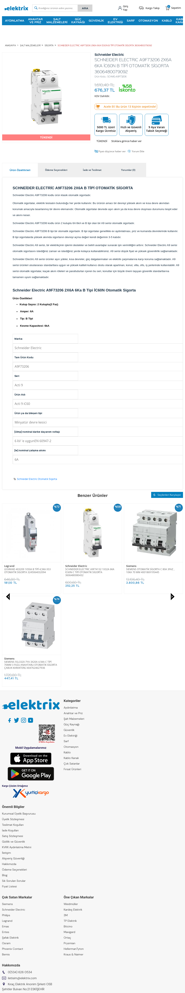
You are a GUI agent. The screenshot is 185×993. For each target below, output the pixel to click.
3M (66, 822)
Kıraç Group (9, 909)
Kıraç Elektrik (10, 915)
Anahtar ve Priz (35, 20)
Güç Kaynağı (78, 20)
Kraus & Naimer (73, 862)
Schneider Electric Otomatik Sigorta (37, 478)
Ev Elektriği (115, 20)
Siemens (70, 566)
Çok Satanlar (72, 671)
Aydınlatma (14, 20)
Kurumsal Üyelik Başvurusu (19, 721)
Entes (5, 839)
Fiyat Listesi (9, 794)
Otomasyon (148, 20)
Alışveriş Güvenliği (13, 766)
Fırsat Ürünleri (72, 676)
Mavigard (69, 839)
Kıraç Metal (9, 920)
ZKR (4, 937)
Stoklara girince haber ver (126, 141)
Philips (6, 822)
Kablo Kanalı (71, 665)
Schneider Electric (15, 566)
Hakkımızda (9, 771)
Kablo (167, 20)
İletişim (6, 760)
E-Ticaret (80, 988)
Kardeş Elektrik (73, 817)
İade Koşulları (10, 738)
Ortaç (67, 845)
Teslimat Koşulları (13, 732)
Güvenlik (96, 20)
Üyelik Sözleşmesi (13, 726)
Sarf (131, 20)
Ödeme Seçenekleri (14, 777)
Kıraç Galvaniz (11, 932)
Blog (4, 782)
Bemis (6, 862)
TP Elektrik (70, 828)
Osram (6, 850)
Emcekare (8, 943)
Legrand (7, 828)
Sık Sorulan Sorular (14, 788)
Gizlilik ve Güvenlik (13, 749)
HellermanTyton (74, 856)
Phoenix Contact (12, 856)
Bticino (68, 834)
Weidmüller (71, 811)
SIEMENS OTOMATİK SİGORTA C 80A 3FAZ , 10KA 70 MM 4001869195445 (89, 571)
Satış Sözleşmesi (12, 743)
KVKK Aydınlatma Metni (16, 754)
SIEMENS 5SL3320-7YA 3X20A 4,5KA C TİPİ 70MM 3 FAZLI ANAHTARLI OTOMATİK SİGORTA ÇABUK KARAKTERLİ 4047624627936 (152, 572)
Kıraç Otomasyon (13, 926)
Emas (5, 834)
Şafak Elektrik (10, 845)
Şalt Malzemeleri (56, 20)
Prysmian (69, 850)
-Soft (71, 988)
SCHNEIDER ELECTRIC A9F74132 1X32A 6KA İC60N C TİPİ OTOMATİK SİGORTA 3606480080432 (28, 572)
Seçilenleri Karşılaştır (167, 494)
